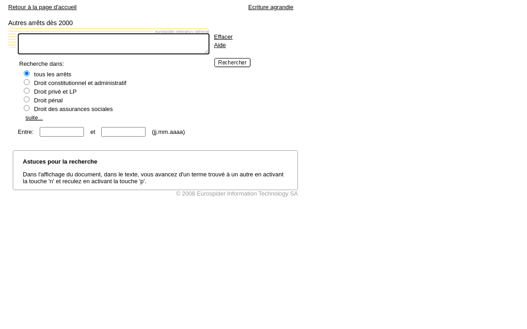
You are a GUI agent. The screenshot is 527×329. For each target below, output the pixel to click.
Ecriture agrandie (270, 7)
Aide (220, 45)
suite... (34, 117)
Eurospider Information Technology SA (247, 193)
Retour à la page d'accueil (42, 7)
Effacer (223, 36)
